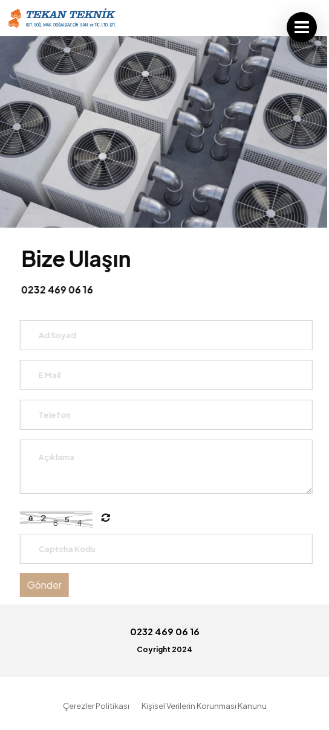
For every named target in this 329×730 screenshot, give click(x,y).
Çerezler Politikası (96, 706)
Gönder (45, 584)
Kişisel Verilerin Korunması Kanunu (204, 706)
